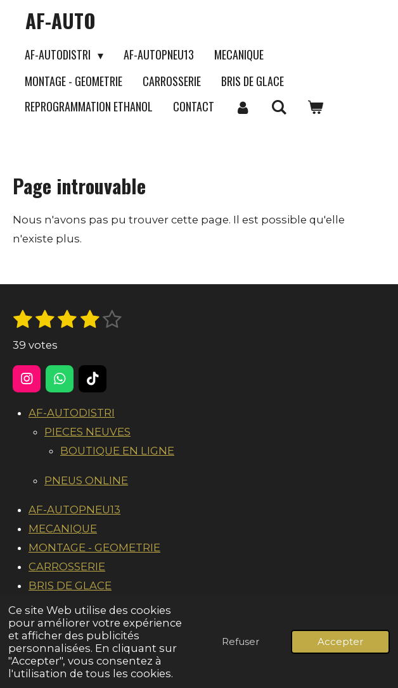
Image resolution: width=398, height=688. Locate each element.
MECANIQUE (63, 528)
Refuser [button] (240, 641)
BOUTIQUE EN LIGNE (117, 450)
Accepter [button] (340, 641)
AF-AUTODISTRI (72, 412)
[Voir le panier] (315, 107)
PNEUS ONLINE (86, 480)
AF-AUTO (60, 20)
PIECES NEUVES (87, 431)
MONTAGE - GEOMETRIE (94, 547)
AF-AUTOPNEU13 (74, 509)
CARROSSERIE (67, 566)
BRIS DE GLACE (70, 585)
